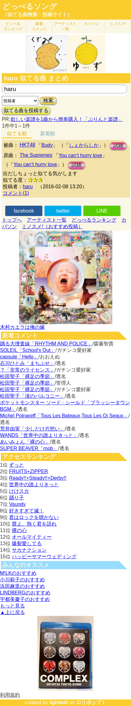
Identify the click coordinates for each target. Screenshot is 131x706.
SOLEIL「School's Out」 (27, 350)
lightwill (58, 702)
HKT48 (27, 144)
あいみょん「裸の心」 (25, 441)
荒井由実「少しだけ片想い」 (32, 428)
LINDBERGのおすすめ (25, 592)
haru (28, 186)
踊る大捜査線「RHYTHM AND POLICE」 (46, 343)
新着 (39, 26)
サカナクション (29, 550)
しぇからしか (84, 145)
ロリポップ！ (91, 702)
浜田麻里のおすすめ (22, 586)
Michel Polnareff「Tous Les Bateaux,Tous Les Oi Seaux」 (64, 415)
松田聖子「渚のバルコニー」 (32, 396)
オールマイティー (32, 537)
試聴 (118, 145)
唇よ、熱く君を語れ (34, 523)
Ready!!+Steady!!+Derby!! (37, 478)
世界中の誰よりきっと (34, 484)
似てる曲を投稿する (26, 110)
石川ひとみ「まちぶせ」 (27, 363)
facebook (24, 211)
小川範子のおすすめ (22, 579)
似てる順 (17, 133)
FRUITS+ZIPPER (28, 471)
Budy (47, 145)
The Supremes (36, 155)
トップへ (12, 220)
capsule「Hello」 (19, 356)
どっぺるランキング (94, 220)
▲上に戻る (12, 612)
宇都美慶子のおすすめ (25, 599)
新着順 (47, 133)
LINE (102, 211)
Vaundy (17, 504)
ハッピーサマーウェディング (44, 556)
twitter (63, 211)
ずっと (16, 465)
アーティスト (65, 26)
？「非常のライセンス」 (27, 369)
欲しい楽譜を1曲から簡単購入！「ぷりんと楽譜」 (66, 119)
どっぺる (13, 26)
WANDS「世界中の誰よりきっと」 (39, 435)
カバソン (91, 24)
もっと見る (12, 605)
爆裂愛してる (27, 543)
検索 (48, 100)
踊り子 (16, 497)
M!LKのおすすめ (18, 573)
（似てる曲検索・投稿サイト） (37, 14)
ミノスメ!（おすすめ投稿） (52, 226)
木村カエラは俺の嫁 (22, 327)
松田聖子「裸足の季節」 (27, 376)
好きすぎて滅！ (26, 510)
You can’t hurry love (80, 155)
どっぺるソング (29, 6)
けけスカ (19, 491)
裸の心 (19, 530)
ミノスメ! (118, 24)
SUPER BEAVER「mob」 (29, 448)
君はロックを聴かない (34, 517)
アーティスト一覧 (47, 220)
